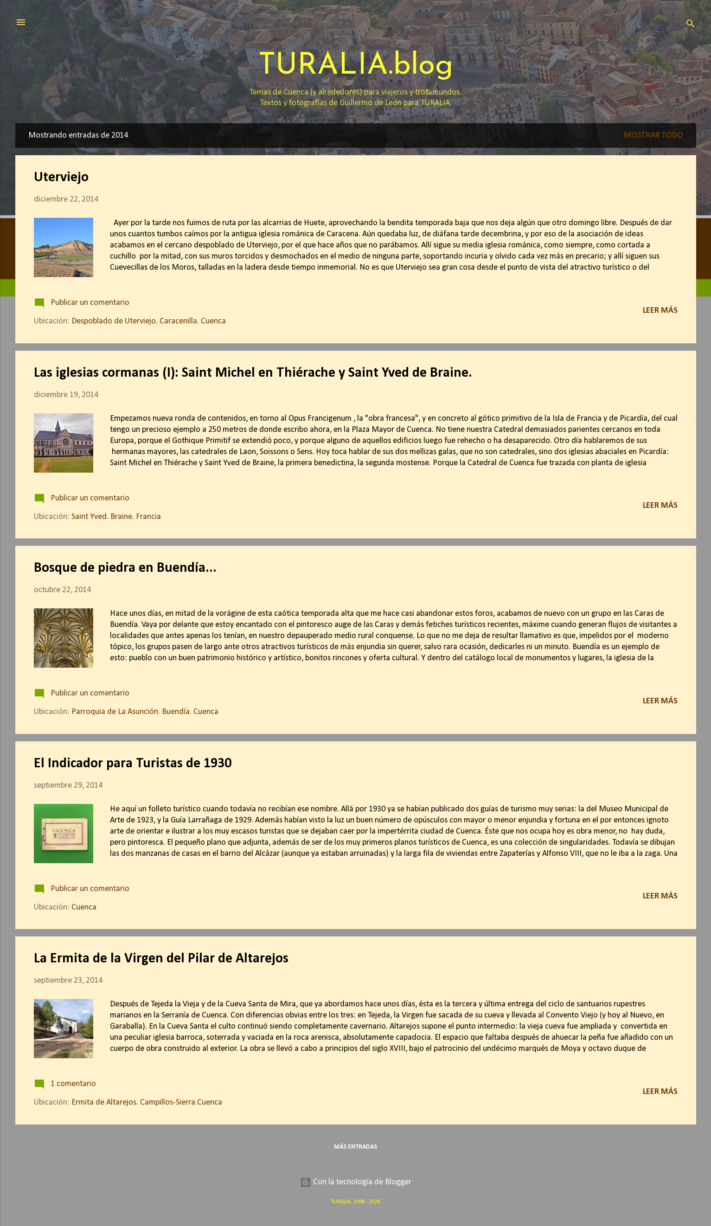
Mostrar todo (653, 135)
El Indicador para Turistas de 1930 (132, 764)
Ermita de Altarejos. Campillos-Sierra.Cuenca (146, 1102)
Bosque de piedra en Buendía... (125, 568)
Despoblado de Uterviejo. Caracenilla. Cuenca (148, 321)
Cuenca (83, 907)
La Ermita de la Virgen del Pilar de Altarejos (161, 959)
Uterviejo (61, 178)
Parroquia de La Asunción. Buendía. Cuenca (144, 712)
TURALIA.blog (355, 66)
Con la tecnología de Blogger (355, 1182)
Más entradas (355, 1147)
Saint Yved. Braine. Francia (116, 516)
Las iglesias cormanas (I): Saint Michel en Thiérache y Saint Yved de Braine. (253, 373)
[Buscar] (690, 25)
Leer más (660, 310)
